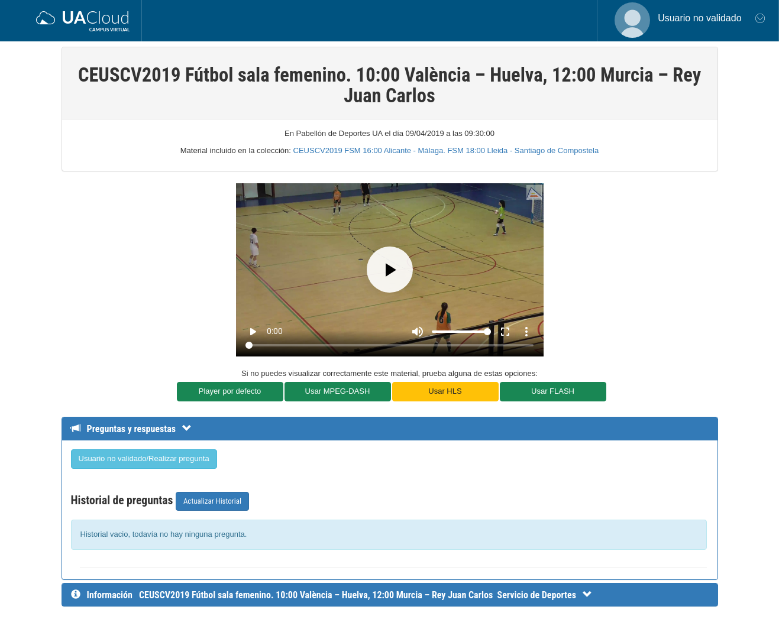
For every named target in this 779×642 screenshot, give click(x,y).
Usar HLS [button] (444, 391)
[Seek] (389, 345)
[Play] (390, 270)
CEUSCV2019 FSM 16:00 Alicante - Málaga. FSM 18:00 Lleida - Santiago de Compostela (446, 150)
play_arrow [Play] (252, 332)
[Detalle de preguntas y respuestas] (137, 429)
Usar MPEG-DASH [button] (337, 391)
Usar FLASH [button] (552, 391)
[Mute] (418, 331)
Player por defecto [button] (230, 391)
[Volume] (461, 331)
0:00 (275, 331)
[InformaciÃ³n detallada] (365, 595)
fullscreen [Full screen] (505, 332)
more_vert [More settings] (526, 332)
